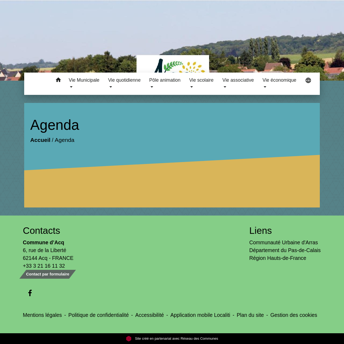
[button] (58, 81)
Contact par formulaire (47, 274)
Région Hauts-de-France (277, 258)
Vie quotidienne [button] (124, 80)
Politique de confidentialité (98, 315)
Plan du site (250, 315)
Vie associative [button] (238, 80)
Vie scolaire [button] (201, 80)
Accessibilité (149, 315)
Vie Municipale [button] (84, 80)
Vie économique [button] (279, 80)
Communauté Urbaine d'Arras (283, 242)
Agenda (64, 140)
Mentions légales (42, 315)
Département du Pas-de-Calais (285, 250)
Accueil (40, 140)
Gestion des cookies (293, 315)
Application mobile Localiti (200, 315)
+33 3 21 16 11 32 (44, 266)
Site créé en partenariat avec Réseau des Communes (172, 338)
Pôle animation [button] (164, 80)
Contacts (41, 230)
